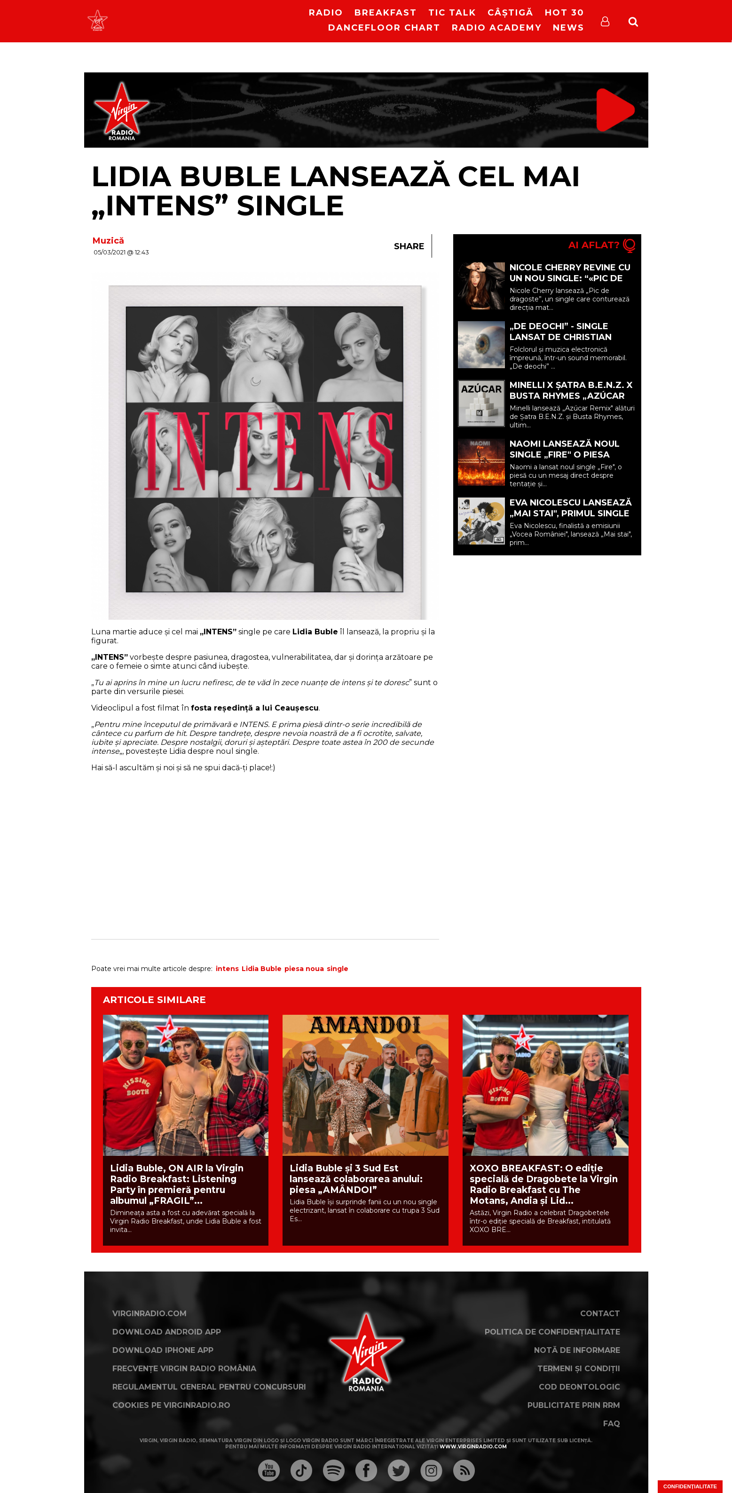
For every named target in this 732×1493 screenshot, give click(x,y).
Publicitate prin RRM (573, 1405)
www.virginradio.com (473, 1447)
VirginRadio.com (149, 1313)
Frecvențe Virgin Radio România (184, 1368)
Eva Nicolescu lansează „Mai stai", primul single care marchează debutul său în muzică (571, 519)
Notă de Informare (577, 1350)
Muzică (108, 241)
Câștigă (511, 13)
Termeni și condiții (578, 1368)
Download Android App (166, 1331)
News (568, 28)
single (337, 968)
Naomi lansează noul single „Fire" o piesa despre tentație (565, 455)
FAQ (611, 1423)
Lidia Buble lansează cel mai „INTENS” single (335, 190)
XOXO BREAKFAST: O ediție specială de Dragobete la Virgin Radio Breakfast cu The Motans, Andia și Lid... (544, 1184)
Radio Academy (497, 28)
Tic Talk (452, 13)
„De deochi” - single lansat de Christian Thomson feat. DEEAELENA (561, 342)
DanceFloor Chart (384, 28)
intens (227, 968)
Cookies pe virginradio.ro (171, 1405)
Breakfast (385, 13)
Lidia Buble (262, 968)
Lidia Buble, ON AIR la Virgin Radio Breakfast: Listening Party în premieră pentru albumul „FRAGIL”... (177, 1184)
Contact (600, 1313)
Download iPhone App (162, 1350)
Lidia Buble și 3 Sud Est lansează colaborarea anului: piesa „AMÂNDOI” (356, 1179)
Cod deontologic (579, 1386)
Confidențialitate (690, 1486)
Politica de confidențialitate (552, 1331)
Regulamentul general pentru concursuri (209, 1386)
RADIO (326, 13)
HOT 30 (564, 13)
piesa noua (304, 968)
